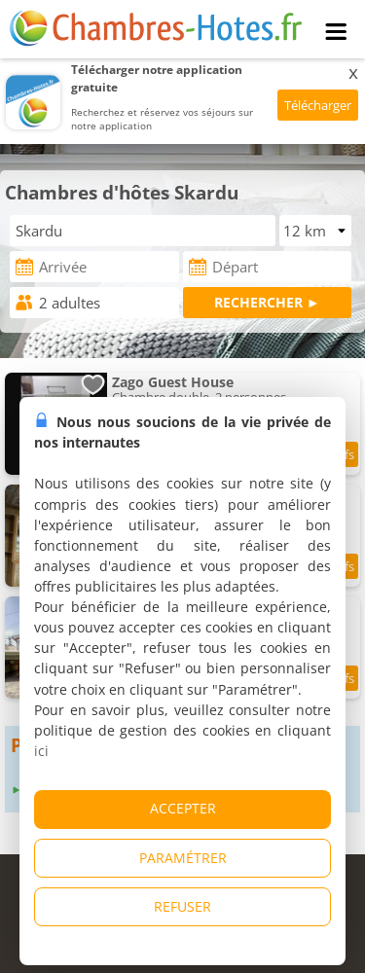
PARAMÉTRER (183, 857)
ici (41, 750)
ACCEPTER (183, 808)
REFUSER (182, 906)
